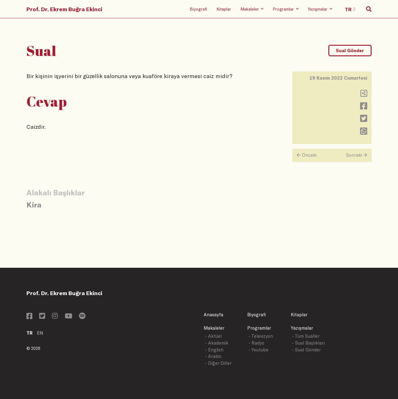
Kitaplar (223, 9)
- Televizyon (260, 336)
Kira (33, 204)
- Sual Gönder (306, 349)
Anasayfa (213, 314)
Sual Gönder (350, 50)
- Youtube (258, 349)
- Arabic (213, 356)
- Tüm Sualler (306, 336)
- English (214, 349)
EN (40, 333)
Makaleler (214, 328)
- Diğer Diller (218, 363)
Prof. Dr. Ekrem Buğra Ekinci (64, 9)
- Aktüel (213, 336)
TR (29, 333)
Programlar (259, 328)
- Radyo (256, 343)
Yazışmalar (302, 328)
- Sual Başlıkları (308, 343)
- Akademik (216, 343)
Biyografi (198, 9)
